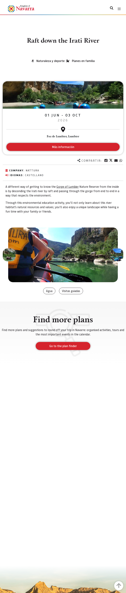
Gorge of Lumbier (67, 186)
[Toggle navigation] (119, 8)
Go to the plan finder (63, 346)
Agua (49, 291)
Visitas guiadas (71, 291)
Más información (63, 147)
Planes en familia (83, 61)
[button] (9, 254)
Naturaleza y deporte (50, 61)
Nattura (32, 170)
